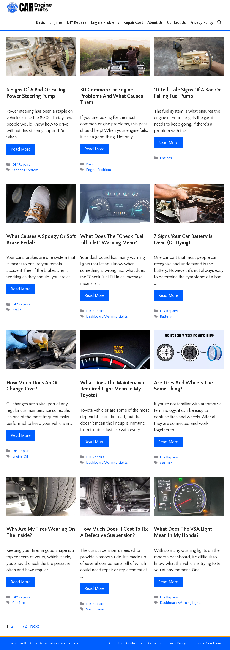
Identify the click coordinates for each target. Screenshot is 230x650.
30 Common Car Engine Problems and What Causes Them (111, 96)
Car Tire (166, 463)
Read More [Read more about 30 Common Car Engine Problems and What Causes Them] (94, 149)
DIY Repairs (77, 22)
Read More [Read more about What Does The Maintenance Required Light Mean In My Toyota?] (94, 441)
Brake (17, 310)
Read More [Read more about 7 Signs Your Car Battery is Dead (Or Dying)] (168, 295)
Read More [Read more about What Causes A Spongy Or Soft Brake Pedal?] (21, 289)
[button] (219, 22)
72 (25, 626)
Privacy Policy (201, 22)
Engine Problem (98, 170)
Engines (56, 22)
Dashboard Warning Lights (107, 316)
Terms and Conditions (205, 643)
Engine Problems (105, 22)
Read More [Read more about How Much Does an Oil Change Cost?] (21, 435)
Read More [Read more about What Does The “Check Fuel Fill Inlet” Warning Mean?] (94, 295)
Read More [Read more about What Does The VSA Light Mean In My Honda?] (168, 582)
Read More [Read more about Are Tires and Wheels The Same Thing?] (168, 442)
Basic (40, 22)
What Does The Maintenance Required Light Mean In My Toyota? (112, 389)
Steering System (25, 170)
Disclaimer (154, 643)
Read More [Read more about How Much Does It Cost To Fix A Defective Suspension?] (94, 588)
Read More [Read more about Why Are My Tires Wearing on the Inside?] (21, 582)
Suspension (95, 609)
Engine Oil (20, 456)
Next (37, 626)
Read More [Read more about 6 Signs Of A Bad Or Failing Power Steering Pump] (21, 149)
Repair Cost (133, 22)
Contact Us (176, 22)
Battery (166, 316)
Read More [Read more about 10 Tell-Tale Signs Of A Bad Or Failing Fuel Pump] (168, 142)
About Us (155, 22)
